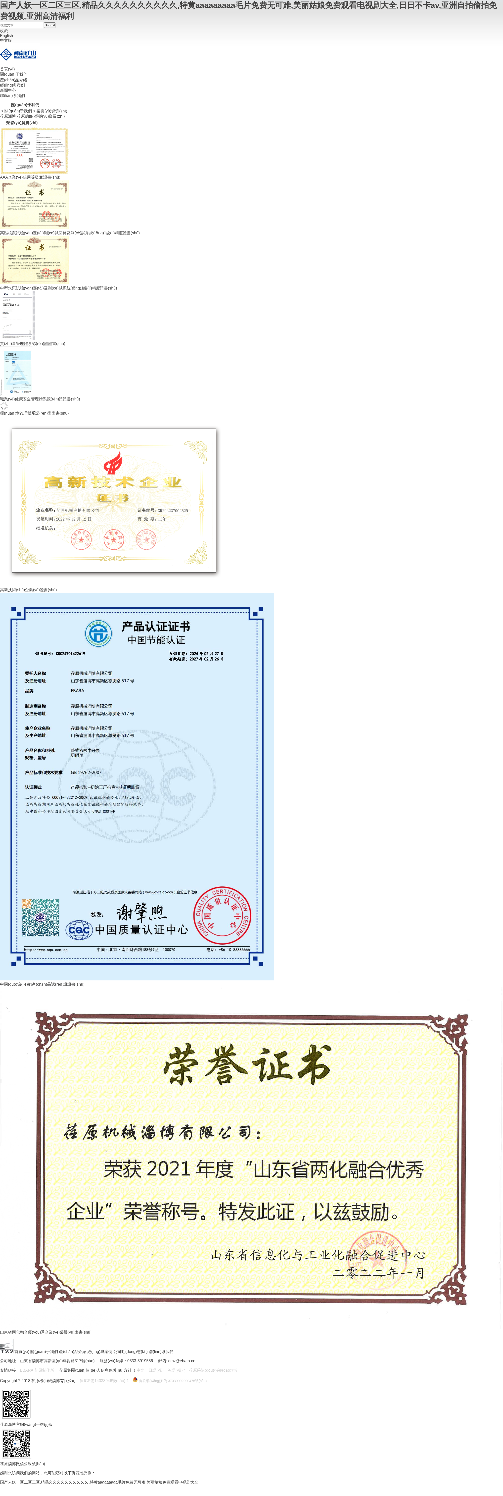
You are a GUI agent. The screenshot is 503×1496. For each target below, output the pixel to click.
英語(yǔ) (175, 1370)
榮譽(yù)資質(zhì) (52, 111)
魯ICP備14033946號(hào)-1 (104, 1381)
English (6, 36)
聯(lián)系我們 (12, 96)
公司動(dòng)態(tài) (130, 1352)
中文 (140, 1370)
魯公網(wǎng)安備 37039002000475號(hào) (173, 1381)
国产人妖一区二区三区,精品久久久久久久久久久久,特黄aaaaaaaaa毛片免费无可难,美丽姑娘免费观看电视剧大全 (99, 1482)
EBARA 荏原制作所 (37, 1370)
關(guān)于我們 (13, 74)
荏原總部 (25, 116)
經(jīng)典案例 (12, 85)
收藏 (4, 31)
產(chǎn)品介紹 (13, 80)
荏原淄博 (8, 116)
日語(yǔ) (156, 1370)
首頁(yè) (7, 69)
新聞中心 (8, 90)
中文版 (6, 40)
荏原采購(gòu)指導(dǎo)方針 (214, 1370)
